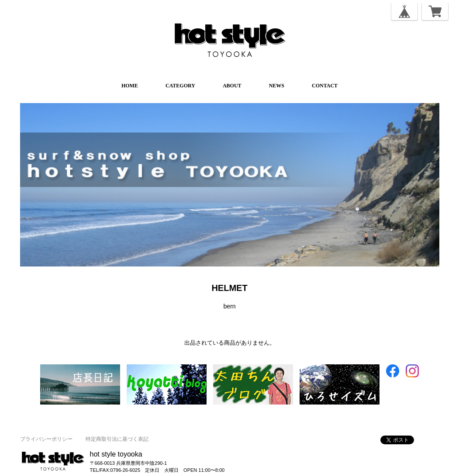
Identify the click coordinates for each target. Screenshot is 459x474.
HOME (129, 86)
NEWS (276, 86)
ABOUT (232, 86)
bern (229, 306)
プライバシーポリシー (46, 439)
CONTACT (325, 86)
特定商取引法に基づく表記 (117, 439)
